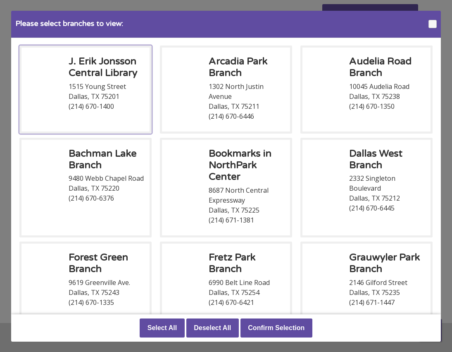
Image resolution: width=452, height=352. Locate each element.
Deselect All (212, 327)
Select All (162, 327)
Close (432, 24)
